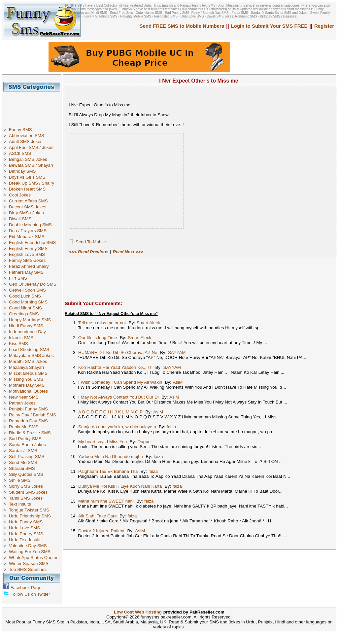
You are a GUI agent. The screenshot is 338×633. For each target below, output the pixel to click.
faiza (171, 426)
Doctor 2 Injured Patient (101, 530)
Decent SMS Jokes (27, 206)
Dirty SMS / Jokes (26, 212)
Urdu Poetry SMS (26, 533)
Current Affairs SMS (28, 200)
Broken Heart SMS (27, 189)
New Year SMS (24, 397)
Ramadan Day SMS (28, 420)
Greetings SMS (24, 313)
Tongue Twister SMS (29, 510)
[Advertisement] (34, 106)
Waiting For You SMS (30, 551)
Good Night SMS (25, 307)
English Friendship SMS (32, 242)
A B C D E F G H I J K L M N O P (110, 411)
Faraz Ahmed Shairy (29, 266)
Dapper (145, 441)
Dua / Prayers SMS (28, 230)
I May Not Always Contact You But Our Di (118, 397)
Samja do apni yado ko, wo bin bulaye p (117, 426)
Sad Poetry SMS (25, 438)
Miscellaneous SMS (28, 373)
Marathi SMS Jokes (28, 361)
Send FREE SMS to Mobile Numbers (182, 26)
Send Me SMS (23, 462)
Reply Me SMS (23, 426)
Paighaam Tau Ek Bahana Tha (108, 471)
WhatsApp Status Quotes (33, 557)
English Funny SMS (28, 248)
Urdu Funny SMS (26, 521)
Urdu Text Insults (25, 539)
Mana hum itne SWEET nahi (106, 501)
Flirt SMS (18, 278)
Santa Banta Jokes (27, 444)
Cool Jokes (20, 195)
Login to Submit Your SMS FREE (269, 26)
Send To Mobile (91, 241)
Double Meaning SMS (30, 224)
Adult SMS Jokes (25, 141)
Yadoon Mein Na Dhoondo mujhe (110, 456)
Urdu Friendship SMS (30, 515)
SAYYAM (177, 352)
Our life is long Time (97, 337)
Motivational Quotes (28, 391)
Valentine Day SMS (28, 545)
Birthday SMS (22, 171)
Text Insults (20, 504)
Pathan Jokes (22, 403)
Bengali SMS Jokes (28, 159)
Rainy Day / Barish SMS (32, 414)
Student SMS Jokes (28, 492)
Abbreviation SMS (26, 135)
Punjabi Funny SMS (28, 408)
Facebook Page (26, 587)
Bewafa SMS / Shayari (31, 165)
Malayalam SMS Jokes (31, 355)
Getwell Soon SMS (27, 290)
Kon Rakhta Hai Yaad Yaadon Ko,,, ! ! (115, 367)
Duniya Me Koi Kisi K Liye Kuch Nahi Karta (120, 486)
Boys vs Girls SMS (27, 177)
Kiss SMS (18, 343)
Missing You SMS (26, 379)
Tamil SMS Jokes (26, 498)
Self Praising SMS (26, 456)
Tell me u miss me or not (102, 322)
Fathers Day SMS (26, 272)
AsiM (178, 382)
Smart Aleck (148, 322)
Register (324, 26)
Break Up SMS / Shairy (31, 183)
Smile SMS (20, 480)
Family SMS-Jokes (27, 260)
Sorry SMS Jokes (26, 486)
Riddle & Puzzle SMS (30, 432)
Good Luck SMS (25, 296)
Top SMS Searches (28, 569)
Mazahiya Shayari (26, 367)
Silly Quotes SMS (26, 474)
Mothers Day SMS (27, 385)
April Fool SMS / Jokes (31, 147)
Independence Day (27, 331)
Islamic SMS (21, 337)
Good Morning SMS (28, 301)
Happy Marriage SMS (30, 319)
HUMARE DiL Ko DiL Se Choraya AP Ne (117, 352)
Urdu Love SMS (24, 527)
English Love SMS (27, 254)
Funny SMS (20, 129)
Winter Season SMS (29, 563)
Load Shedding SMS (29, 349)
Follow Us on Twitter (30, 594)
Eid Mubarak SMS (26, 236)
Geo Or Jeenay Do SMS (32, 284)
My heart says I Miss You (102, 441)
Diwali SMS (20, 218)
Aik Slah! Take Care (97, 515)
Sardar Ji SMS (23, 450)
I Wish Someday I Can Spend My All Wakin (120, 382)
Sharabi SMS (22, 468)
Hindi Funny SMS (26, 325)
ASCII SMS (20, 153)
